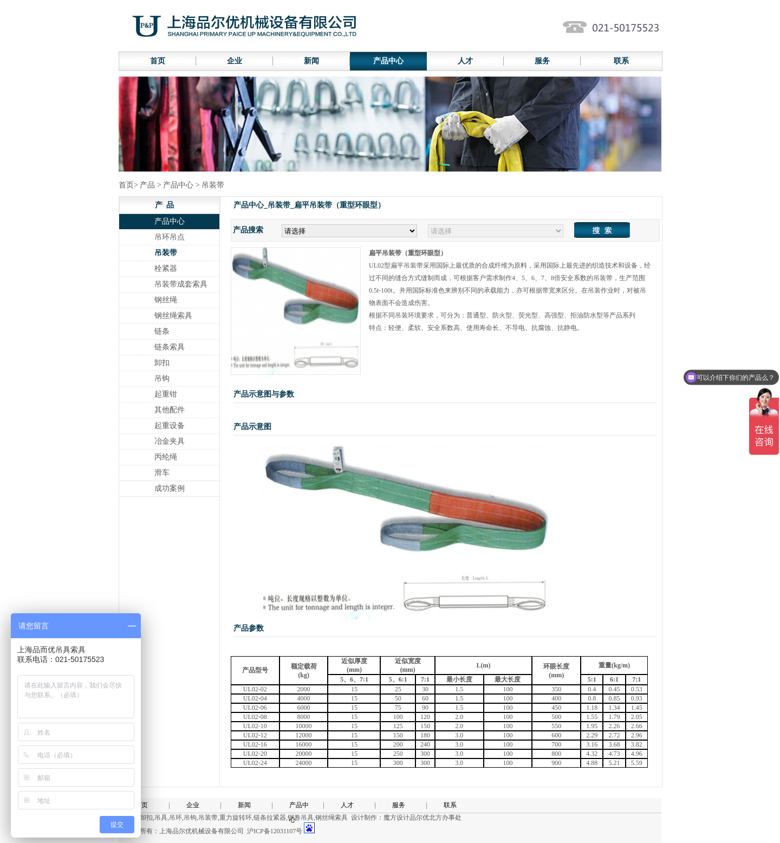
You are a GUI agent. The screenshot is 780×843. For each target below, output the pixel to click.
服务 (542, 61)
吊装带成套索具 (180, 284)
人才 (465, 61)
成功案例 (169, 488)
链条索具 (169, 347)
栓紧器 (165, 268)
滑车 (162, 473)
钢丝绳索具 (173, 316)
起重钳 (165, 394)
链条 (162, 331)
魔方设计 (397, 817)
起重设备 (169, 426)
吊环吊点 (169, 237)
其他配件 (169, 410)
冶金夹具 (169, 441)
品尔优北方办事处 (435, 817)
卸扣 (162, 363)
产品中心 (388, 61)
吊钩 (162, 378)
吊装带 (165, 253)
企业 (234, 61)
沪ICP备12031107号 (274, 831)
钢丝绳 (165, 300)
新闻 (311, 61)
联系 (621, 61)
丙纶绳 (165, 457)
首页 (157, 61)
